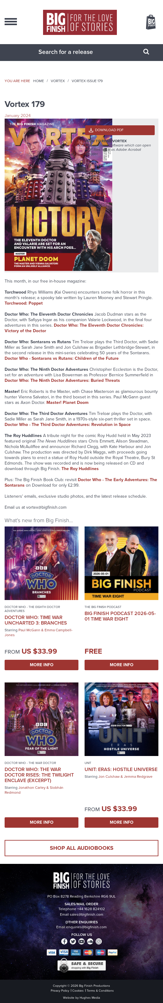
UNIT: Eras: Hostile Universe (121, 769)
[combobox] (74, 51)
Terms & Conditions (100, 990)
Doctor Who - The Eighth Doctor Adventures (32, 609)
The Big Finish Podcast (103, 607)
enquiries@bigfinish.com (86, 927)
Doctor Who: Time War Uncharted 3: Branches (36, 620)
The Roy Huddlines (80, 468)
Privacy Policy (60, 990)
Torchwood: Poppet (24, 303)
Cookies (78, 990)
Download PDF (109, 130)
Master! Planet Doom (67, 402)
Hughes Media (90, 997)
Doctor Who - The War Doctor (30, 763)
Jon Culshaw (109, 776)
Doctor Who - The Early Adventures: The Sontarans (81, 482)
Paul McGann (29, 630)
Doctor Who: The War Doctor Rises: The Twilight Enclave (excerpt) (39, 775)
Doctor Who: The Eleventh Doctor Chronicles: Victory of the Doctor (74, 328)
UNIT (88, 763)
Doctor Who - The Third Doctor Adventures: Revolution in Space (68, 424)
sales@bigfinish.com (86, 914)
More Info (42, 665)
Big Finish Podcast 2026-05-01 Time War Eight (120, 616)
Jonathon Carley (32, 787)
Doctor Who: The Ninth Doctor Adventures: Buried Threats (62, 380)
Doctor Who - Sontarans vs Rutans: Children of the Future (62, 358)
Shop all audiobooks (81, 848)
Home (38, 81)
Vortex (58, 81)
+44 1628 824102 (91, 909)
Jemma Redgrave (138, 776)
